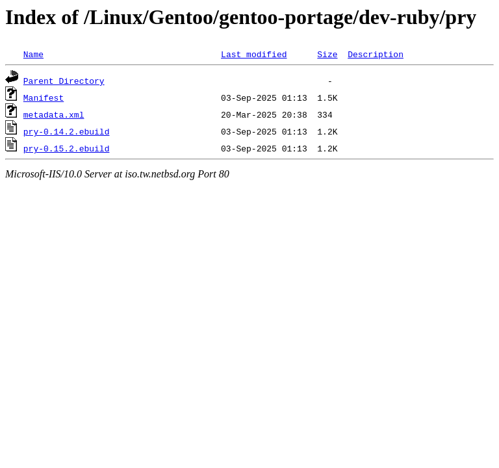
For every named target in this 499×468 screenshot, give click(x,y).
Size (327, 54)
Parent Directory (64, 80)
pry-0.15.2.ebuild (66, 148)
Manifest (43, 97)
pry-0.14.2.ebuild (66, 131)
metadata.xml (53, 114)
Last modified (254, 54)
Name (33, 54)
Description (375, 54)
